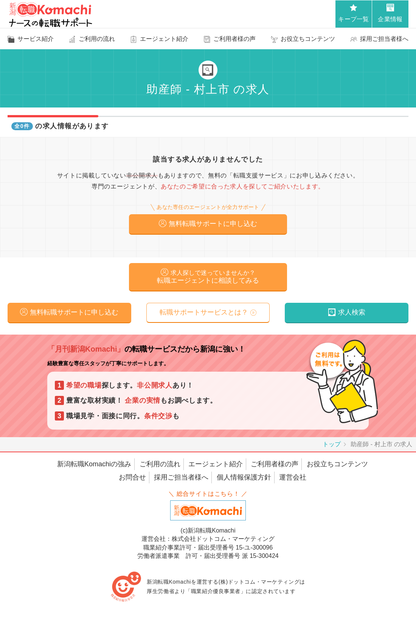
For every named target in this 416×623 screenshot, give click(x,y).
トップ (332, 446)
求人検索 (351, 314)
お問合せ (132, 479)
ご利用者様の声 (274, 466)
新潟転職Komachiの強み (94, 466)
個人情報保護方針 (244, 479)
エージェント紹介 (215, 466)
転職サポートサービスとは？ (204, 314)
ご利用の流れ (160, 466)
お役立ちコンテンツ (337, 466)
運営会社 (292, 479)
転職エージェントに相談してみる (208, 277)
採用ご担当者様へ (181, 479)
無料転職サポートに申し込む (213, 224)
